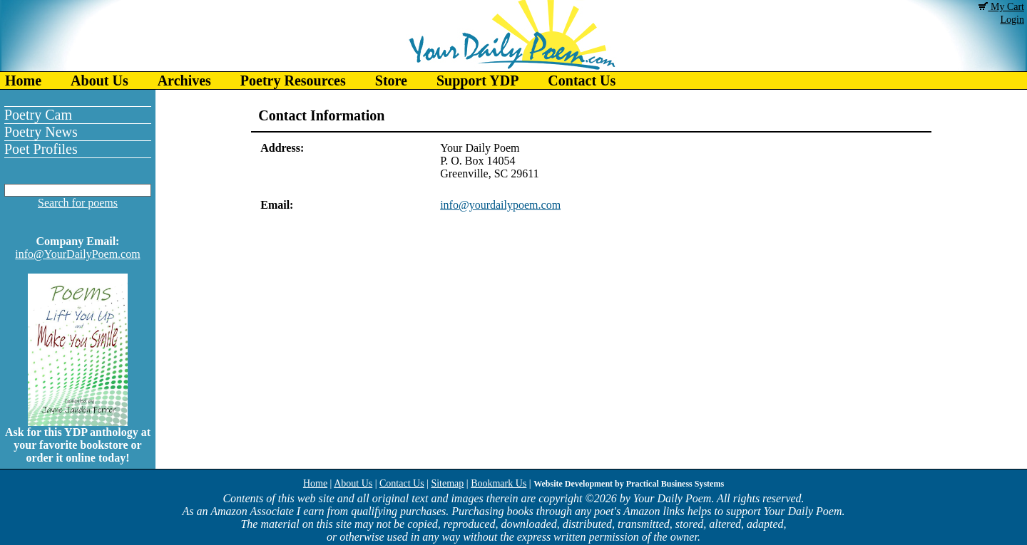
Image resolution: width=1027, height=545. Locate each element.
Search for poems (78, 203)
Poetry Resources (293, 80)
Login (1012, 19)
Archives (184, 80)
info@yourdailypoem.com (500, 205)
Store (391, 80)
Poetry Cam (38, 115)
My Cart (1001, 6)
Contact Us (581, 80)
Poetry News (41, 132)
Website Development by (628, 484)
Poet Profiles (41, 149)
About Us (99, 80)
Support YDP (477, 80)
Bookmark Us (498, 483)
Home (23, 80)
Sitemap (447, 483)
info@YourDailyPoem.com (77, 254)
